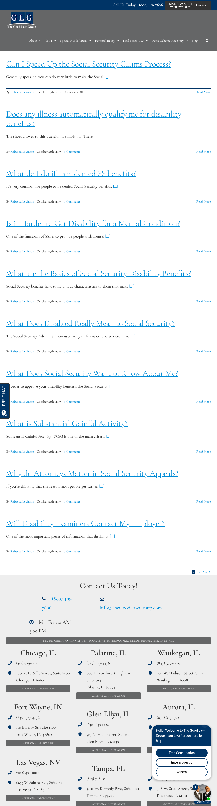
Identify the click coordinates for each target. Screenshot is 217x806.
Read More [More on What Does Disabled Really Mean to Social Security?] (203, 351)
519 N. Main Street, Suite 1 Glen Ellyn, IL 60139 (107, 738)
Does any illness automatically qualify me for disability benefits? (93, 118)
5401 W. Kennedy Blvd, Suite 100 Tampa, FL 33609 (112, 792)
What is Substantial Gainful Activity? (67, 423)
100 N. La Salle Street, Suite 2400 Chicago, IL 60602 (43, 677)
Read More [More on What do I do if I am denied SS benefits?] (203, 201)
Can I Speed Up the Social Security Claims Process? (88, 64)
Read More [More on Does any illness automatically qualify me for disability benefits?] (203, 151)
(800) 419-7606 (151, 4)
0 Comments (72, 151)
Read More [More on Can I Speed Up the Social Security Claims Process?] (203, 92)
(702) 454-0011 (27, 772)
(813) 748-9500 (98, 778)
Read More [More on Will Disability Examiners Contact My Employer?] (203, 551)
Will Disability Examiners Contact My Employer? (85, 523)
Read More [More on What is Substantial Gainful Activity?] (203, 451)
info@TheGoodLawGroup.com (131, 607)
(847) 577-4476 (28, 717)
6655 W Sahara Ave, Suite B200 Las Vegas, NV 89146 (41, 786)
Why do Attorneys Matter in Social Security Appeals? (92, 473)
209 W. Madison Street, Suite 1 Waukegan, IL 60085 (181, 677)
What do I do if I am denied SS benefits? (71, 173)
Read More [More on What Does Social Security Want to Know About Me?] (203, 401)
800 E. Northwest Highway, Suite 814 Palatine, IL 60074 (108, 680)
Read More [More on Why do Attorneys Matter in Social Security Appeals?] (203, 501)
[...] (106, 76)
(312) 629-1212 (26, 663)
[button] (207, 40)
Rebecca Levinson (22, 92)
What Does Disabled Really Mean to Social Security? (90, 323)
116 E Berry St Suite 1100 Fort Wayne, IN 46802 (36, 731)
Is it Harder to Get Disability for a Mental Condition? (93, 223)
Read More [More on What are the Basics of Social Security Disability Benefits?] (203, 301)
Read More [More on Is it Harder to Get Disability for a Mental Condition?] (203, 251)
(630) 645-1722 (97, 724)
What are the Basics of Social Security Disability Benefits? (98, 273)
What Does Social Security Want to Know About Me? (92, 373)
